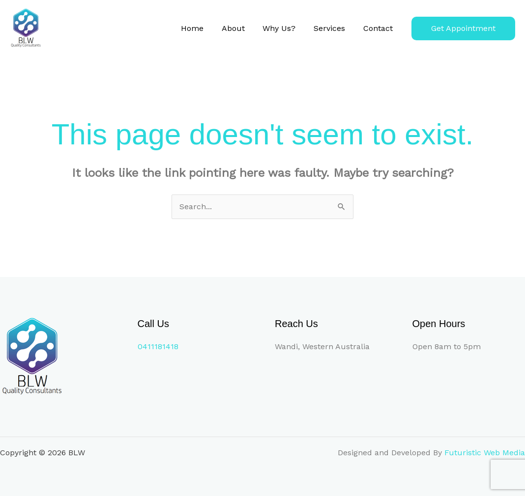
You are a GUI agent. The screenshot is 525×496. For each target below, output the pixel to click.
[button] (463, 28)
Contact (379, 28)
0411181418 (158, 346)
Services (333, 28)
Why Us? (284, 28)
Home (202, 28)
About (241, 28)
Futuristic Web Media (484, 452)
